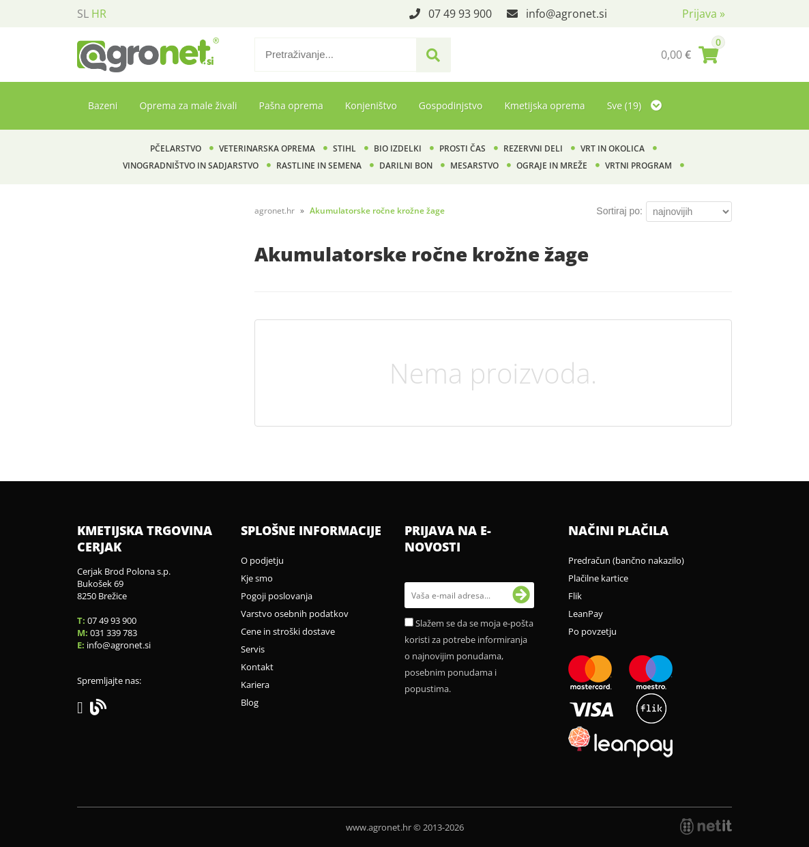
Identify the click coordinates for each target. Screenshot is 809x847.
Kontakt (257, 667)
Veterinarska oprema (267, 148)
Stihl (344, 148)
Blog (250, 702)
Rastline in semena (319, 165)
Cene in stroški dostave (288, 631)
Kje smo (257, 578)
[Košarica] (689, 54)
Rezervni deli (533, 148)
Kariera (255, 684)
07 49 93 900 (460, 13)
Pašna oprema (291, 105)
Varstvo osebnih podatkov (295, 613)
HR (98, 13)
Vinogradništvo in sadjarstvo (191, 165)
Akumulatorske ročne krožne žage (377, 210)
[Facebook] (83, 710)
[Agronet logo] (148, 54)
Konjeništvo (371, 105)
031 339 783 (113, 633)
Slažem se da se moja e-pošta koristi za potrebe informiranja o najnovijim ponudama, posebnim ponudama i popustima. (468, 656)
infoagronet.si (566, 13)
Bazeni (102, 105)
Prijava (703, 13)
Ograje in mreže (551, 165)
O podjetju (262, 560)
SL (83, 13)
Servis (253, 649)
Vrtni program (638, 165)
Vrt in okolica (612, 148)
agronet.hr (274, 210)
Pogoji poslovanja (276, 596)
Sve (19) (634, 105)
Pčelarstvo (175, 148)
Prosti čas (462, 148)
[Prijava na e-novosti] (521, 595)
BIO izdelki (398, 148)
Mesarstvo (474, 165)
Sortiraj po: (619, 210)
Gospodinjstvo (451, 105)
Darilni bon (405, 165)
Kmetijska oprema (544, 105)
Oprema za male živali (188, 105)
